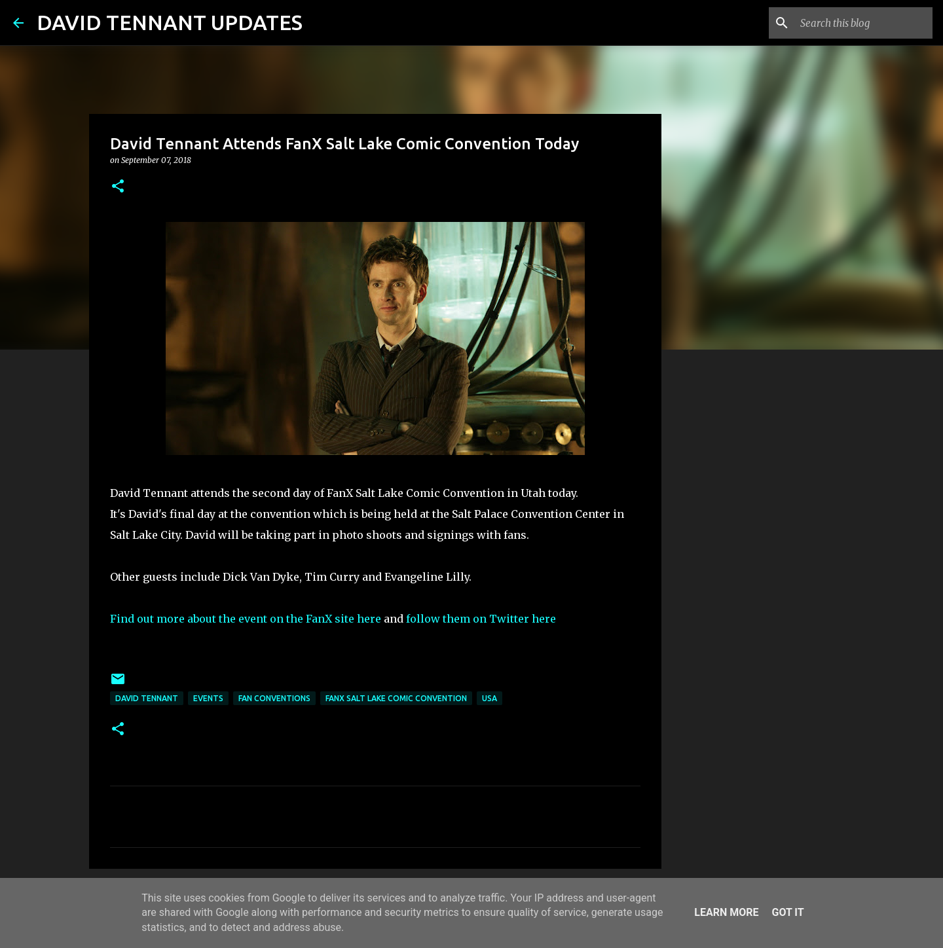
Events (208, 698)
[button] (118, 187)
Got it (787, 912)
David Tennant (146, 698)
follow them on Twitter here (482, 618)
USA (489, 698)
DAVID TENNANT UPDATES (170, 22)
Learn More (726, 912)
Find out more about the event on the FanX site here (245, 618)
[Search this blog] (864, 23)
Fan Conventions (274, 698)
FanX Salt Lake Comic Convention (396, 698)
